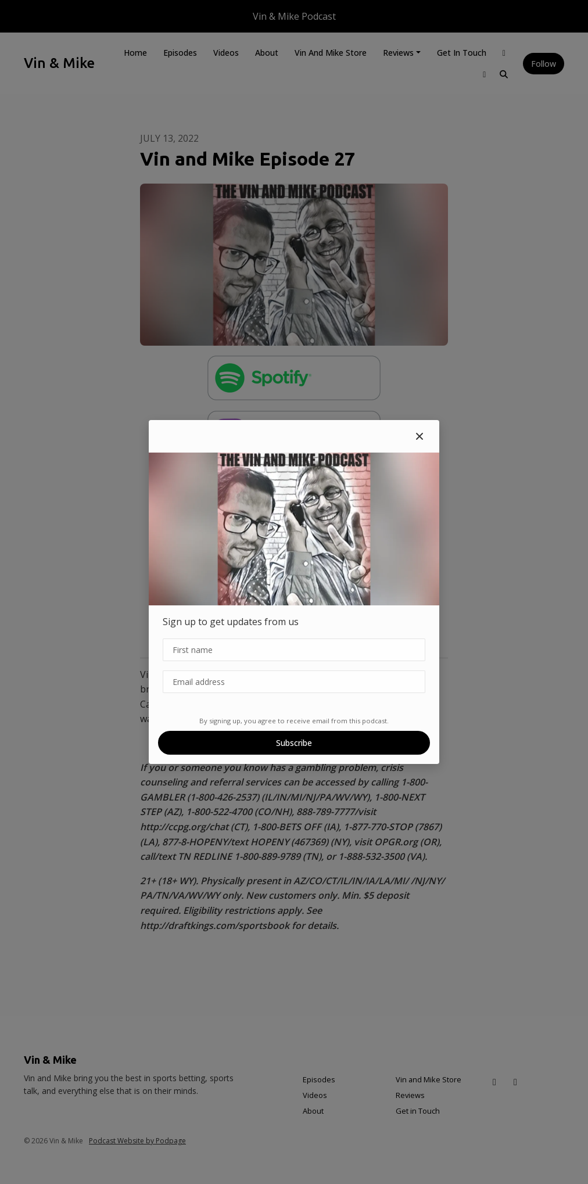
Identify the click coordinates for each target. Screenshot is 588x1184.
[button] (419, 436)
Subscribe (294, 742)
